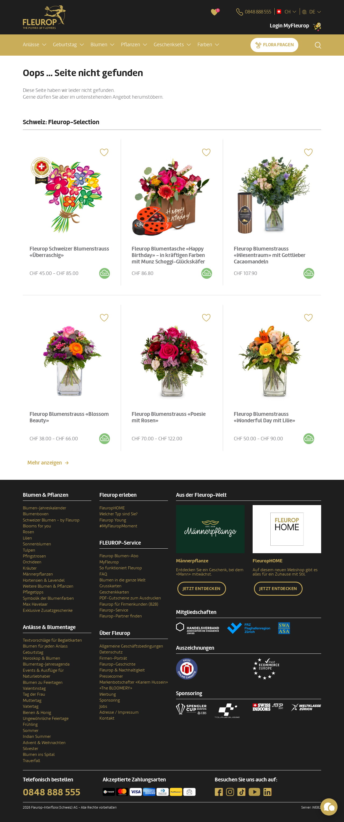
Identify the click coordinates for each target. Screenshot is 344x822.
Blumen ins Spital (39, 754)
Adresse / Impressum (119, 712)
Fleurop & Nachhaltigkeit (122, 670)
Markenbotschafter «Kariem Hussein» (133, 682)
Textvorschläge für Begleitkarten (52, 640)
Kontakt (106, 718)
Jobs (103, 706)
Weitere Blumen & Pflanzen (48, 586)
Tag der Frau (34, 694)
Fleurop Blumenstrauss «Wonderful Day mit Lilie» (264, 417)
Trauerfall (31, 760)
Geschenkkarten (114, 592)
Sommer (30, 730)
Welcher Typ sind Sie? (118, 514)
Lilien (27, 538)
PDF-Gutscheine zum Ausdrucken (130, 598)
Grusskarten (110, 586)
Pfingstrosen (34, 556)
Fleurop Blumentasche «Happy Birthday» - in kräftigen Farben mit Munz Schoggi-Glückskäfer (168, 255)
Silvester (30, 748)
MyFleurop (109, 562)
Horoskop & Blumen (41, 658)
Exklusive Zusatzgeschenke (48, 610)
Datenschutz (111, 652)
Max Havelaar (35, 604)
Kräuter (30, 568)
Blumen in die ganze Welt (122, 580)
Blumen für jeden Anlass (45, 646)
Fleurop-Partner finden (120, 616)
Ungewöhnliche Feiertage (46, 718)
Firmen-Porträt (113, 658)
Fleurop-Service (113, 610)
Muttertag (32, 700)
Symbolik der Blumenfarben (48, 598)
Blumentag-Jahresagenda (46, 664)
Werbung (107, 694)
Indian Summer (37, 736)
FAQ (103, 574)
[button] (34, 44)
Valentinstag (34, 688)
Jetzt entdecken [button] (202, 588)
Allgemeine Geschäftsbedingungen (131, 646)
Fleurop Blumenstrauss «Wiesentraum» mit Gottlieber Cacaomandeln (270, 255)
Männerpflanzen (38, 574)
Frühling (30, 724)
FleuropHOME (112, 508)
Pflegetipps (33, 592)
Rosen (28, 532)
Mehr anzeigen (44, 463)
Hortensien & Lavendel (43, 580)
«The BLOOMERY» (115, 688)
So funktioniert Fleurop (120, 568)
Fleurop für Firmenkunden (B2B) (128, 604)
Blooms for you (37, 526)
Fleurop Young (112, 520)
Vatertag (30, 706)
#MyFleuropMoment (118, 526)
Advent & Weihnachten (44, 742)
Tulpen (29, 550)
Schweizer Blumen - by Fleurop (51, 520)
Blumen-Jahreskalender (44, 508)
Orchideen (32, 562)
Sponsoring (109, 700)
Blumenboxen (36, 514)
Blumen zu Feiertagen (43, 682)
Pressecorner (111, 676)
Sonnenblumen (37, 544)
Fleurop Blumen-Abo (118, 555)
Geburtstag (33, 652)
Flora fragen (278, 45)
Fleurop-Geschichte (117, 664)
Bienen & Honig (37, 712)
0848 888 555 (51, 792)
